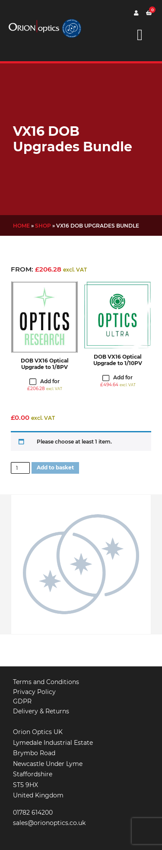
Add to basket (55, 467)
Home (21, 225)
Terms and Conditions (46, 682)
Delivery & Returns (41, 711)
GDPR (22, 701)
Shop (43, 225)
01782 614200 (33, 812)
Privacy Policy (34, 692)
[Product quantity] (20, 468)
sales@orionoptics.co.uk (49, 823)
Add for (44, 384)
